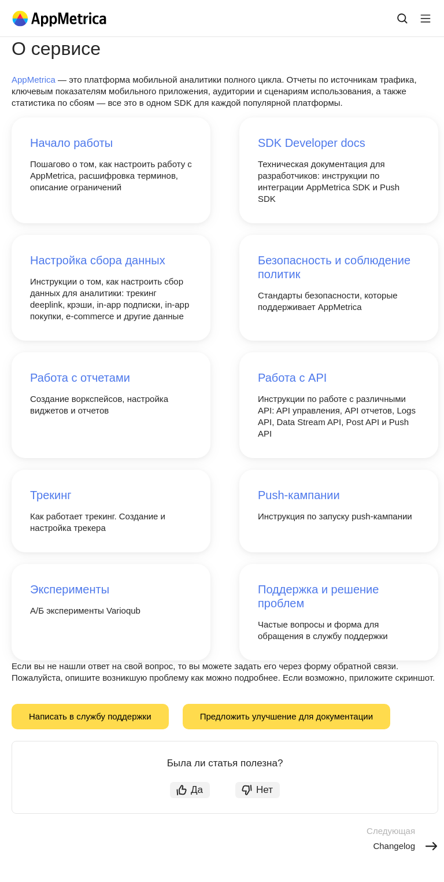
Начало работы (71, 142)
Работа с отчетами (80, 377)
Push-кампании (299, 495)
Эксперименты (69, 589)
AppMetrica (34, 79)
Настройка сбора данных (97, 260)
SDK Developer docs (311, 142)
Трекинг (51, 495)
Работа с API (292, 377)
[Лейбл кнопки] (425, 18)
